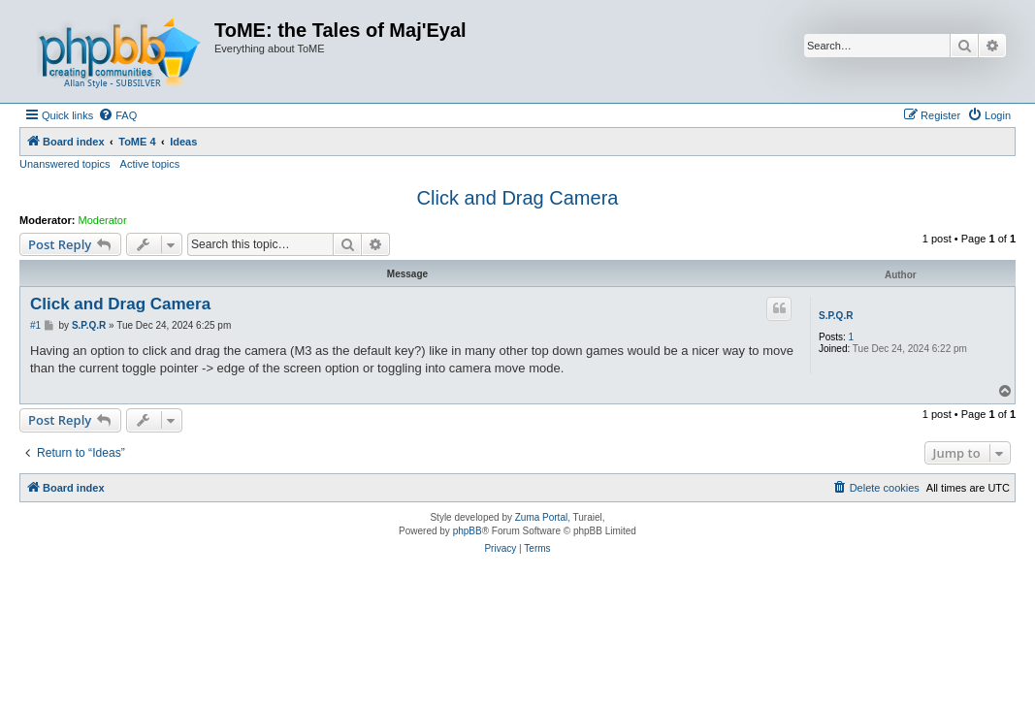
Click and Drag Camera (518, 197)
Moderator (103, 220)
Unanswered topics (65, 164)
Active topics (150, 164)
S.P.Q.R (836, 315)
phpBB (467, 531)
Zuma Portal (541, 517)
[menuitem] (117, 115)
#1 (35, 325)
